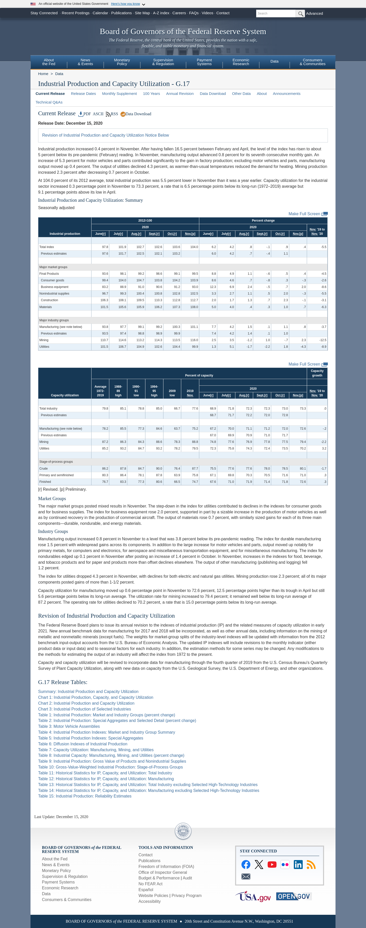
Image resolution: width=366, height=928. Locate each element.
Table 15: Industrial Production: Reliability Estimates (84, 796)
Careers (179, 13)
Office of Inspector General (163, 872)
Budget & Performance (159, 878)
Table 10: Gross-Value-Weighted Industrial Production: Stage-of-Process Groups (110, 767)
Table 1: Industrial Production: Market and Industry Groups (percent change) (106, 715)
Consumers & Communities (67, 899)
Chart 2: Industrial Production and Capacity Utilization (86, 703)
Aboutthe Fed (48, 62)
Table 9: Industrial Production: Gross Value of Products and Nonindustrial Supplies (112, 761)
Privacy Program (187, 895)
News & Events (55, 865)
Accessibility (150, 901)
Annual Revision (180, 93)
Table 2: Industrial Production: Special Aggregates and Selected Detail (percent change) (117, 720)
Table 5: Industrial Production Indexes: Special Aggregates (90, 738)
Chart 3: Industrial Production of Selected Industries (84, 709)
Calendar (100, 13)
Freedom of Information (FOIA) (166, 866)
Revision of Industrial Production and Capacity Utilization (106, 616)
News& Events (85, 62)
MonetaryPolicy (122, 62)
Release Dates (83, 93)
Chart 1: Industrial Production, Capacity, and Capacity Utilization (95, 697)
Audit (187, 878)
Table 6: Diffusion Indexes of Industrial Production (82, 744)
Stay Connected (44, 13)
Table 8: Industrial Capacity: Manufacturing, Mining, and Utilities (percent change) (111, 755)
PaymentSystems (204, 62)
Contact (223, 13)
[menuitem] (48, 62)
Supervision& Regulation (163, 62)
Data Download (213, 93)
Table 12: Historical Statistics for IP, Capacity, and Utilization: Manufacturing (106, 779)
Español (146, 890)
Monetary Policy (56, 870)
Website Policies (153, 895)
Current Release (50, 93)
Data (274, 61)
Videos (208, 13)
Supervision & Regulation (65, 876)
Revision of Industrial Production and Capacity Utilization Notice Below (105, 135)
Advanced (314, 13)
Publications (121, 13)
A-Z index (161, 13)
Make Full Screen (308, 214)
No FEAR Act (150, 884)
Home (43, 73)
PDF (84, 114)
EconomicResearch (241, 62)
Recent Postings (75, 13)
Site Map (142, 13)
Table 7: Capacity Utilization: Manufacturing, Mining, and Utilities (96, 750)
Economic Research (60, 888)
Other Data (241, 93)
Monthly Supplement (119, 93)
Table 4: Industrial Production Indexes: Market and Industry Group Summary (106, 732)
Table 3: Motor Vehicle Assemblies (69, 726)
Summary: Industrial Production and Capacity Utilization (88, 691)
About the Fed (55, 859)
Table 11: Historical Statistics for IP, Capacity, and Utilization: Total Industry (105, 773)
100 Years (151, 93)
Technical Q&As (49, 102)
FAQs (194, 13)
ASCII (97, 114)
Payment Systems (58, 882)
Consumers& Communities (313, 62)
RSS (112, 114)
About (262, 93)
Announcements (286, 93)
